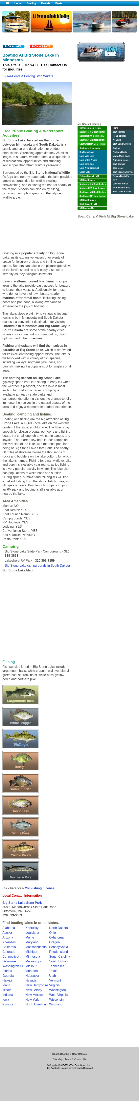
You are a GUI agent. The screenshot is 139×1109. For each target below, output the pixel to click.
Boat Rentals (119, 132)
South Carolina (59, 956)
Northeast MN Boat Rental (92, 136)
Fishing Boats (119, 136)
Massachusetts (36, 947)
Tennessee (56, 966)
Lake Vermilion (87, 164)
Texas (53, 971)
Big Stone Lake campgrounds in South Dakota (37, 565)
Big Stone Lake (87, 152)
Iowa (5, 999)
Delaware (9, 961)
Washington (57, 990)
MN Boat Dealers (87, 180)
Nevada (30, 980)
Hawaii (7, 980)
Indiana (7, 994)
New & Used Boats (121, 156)
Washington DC (13, 966)
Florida (7, 971)
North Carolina (35, 1004)
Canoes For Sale (120, 184)
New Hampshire (36, 985)
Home (18, 3)
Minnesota (32, 956)
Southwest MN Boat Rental (92, 144)
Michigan (31, 951)
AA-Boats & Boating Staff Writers (30, 76)
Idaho (6, 985)
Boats (58, 3)
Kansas (7, 1004)
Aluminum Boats (120, 160)
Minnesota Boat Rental (90, 128)
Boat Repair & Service (123, 172)
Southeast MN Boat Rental (92, 140)
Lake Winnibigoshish (90, 168)
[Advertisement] (106, 93)
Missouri (31, 966)
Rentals (45, 3)
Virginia (54, 985)
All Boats (117, 140)
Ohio (52, 932)
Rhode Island (58, 951)
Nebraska (32, 975)
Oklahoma (56, 937)
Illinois (6, 990)
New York (32, 999)
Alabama (8, 928)
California (9, 947)
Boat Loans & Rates (122, 192)
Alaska (7, 932)
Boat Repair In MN (88, 204)
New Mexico (34, 994)
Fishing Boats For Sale (121, 178)
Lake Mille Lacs (87, 156)
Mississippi (33, 961)
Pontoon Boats (120, 152)
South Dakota (58, 961)
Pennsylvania (58, 947)
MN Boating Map (87, 208)
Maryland (31, 942)
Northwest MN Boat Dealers (93, 184)
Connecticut (10, 956)
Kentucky (31, 928)
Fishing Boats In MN (89, 176)
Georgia (8, 975)
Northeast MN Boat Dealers (92, 188)
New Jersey (33, 990)
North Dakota (58, 928)
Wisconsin (56, 999)
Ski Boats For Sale (121, 188)
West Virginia (58, 994)
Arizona (7, 937)
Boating (31, 3)
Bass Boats (118, 168)
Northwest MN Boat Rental (92, 132)
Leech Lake (85, 172)
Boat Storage (119, 164)
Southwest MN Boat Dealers (93, 196)
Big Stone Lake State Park (22, 902)
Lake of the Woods (88, 160)
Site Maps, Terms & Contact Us (69, 1059)
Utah (52, 975)
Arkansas (9, 942)
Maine (29, 937)
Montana (31, 971)
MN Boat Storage (88, 200)
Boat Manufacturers (122, 144)
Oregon (54, 942)
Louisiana (32, 932)
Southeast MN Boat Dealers (93, 192)
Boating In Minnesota (90, 148)
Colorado (8, 951)
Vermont (55, 980)
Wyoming (55, 1004)
